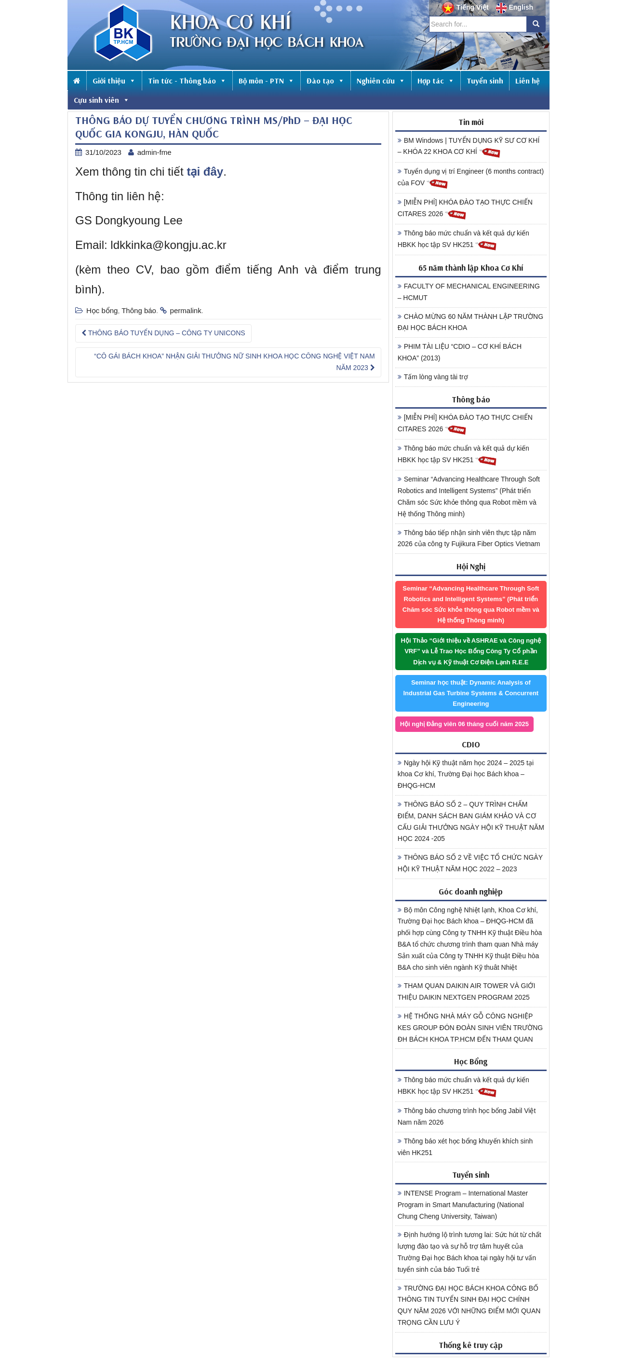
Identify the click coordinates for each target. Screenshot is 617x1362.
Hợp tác (436, 80)
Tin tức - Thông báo (187, 80)
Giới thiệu (114, 80)
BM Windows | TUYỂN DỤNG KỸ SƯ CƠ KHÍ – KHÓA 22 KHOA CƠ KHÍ (469, 148)
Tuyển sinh (485, 80)
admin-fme (154, 152)
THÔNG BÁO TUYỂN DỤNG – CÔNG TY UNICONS (163, 333)
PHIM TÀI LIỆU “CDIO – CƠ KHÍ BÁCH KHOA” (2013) (460, 352)
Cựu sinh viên (102, 100)
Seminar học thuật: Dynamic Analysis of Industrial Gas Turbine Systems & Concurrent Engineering (470, 693)
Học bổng (102, 310)
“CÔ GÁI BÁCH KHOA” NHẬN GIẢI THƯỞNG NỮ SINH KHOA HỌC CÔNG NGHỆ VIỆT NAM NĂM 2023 (234, 361)
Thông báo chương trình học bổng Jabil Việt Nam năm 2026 (467, 1116)
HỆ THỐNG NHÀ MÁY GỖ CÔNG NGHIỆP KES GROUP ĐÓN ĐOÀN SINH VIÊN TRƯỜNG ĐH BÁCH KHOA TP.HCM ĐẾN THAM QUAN (470, 1027)
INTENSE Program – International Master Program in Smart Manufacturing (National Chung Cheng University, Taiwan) (463, 1204)
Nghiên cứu (381, 80)
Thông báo (138, 310)
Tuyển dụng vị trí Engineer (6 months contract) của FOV (471, 178)
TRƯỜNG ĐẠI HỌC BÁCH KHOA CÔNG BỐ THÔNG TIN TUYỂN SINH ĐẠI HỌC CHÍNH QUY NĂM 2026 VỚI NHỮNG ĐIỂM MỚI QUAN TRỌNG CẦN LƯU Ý (469, 1305)
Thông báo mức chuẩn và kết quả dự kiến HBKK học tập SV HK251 (463, 240)
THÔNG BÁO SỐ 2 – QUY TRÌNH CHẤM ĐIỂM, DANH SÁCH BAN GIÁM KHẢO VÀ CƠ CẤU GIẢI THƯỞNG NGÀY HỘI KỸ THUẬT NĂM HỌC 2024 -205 (471, 821)
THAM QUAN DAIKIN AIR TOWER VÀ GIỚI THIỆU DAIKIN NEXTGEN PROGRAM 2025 (467, 991)
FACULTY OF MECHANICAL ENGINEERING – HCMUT (469, 292)
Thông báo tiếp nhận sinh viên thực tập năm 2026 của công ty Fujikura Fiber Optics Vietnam (469, 538)
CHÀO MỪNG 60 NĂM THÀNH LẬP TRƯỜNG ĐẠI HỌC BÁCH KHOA (470, 322)
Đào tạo (326, 80)
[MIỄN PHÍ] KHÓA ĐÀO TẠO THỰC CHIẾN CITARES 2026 (465, 209)
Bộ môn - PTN (267, 80)
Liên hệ (527, 80)
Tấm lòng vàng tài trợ (433, 377)
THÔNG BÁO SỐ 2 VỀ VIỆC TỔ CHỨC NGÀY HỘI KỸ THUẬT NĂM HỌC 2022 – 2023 (470, 863)
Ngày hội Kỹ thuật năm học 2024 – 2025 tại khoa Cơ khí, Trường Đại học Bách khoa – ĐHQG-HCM (466, 774)
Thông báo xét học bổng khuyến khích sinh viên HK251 (465, 1146)
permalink (185, 310)
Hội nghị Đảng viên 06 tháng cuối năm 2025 (464, 724)
